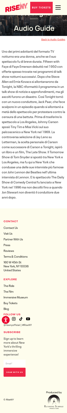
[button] (58, 7)
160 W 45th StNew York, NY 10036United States (16, 266)
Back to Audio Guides (53, 39)
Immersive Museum (16, 297)
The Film (9, 291)
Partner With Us (13, 239)
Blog (6, 308)
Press (7, 245)
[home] (16, 7)
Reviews (9, 250)
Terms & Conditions (16, 256)
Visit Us (8, 233)
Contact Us (11, 227)
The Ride (9, 285)
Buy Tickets (41, 7)
